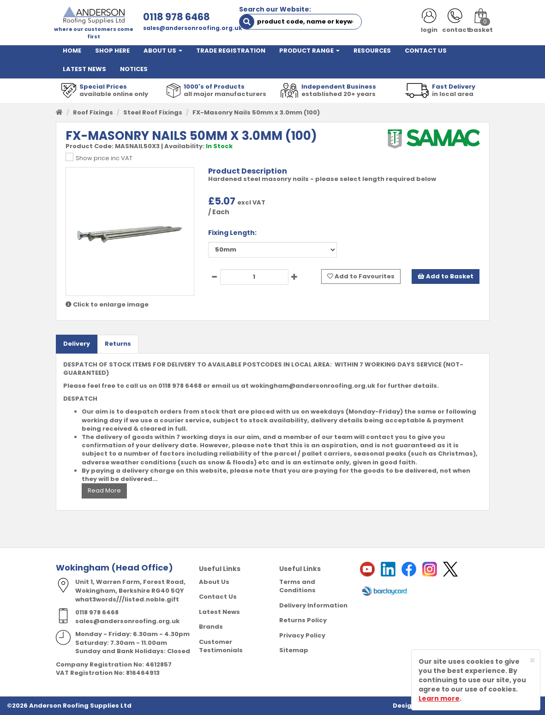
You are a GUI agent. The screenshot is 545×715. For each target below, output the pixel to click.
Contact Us (218, 596)
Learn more (439, 698)
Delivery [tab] (76, 343)
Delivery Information (313, 605)
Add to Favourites (361, 276)
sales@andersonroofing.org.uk (192, 28)
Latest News (219, 611)
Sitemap (293, 650)
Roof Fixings (93, 112)
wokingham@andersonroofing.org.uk (312, 385)
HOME (72, 50)
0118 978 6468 (176, 17)
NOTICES (134, 69)
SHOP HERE (112, 50)
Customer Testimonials (221, 646)
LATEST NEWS (84, 69)
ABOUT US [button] (163, 50)
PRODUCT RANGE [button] (309, 50)
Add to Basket (445, 276)
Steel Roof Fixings (152, 112)
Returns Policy (303, 620)
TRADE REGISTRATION (230, 50)
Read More (104, 490)
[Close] (532, 660)
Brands (211, 626)
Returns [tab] (118, 343)
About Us (214, 581)
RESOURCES (372, 50)
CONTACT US (426, 50)
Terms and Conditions (297, 586)
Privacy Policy (302, 635)
